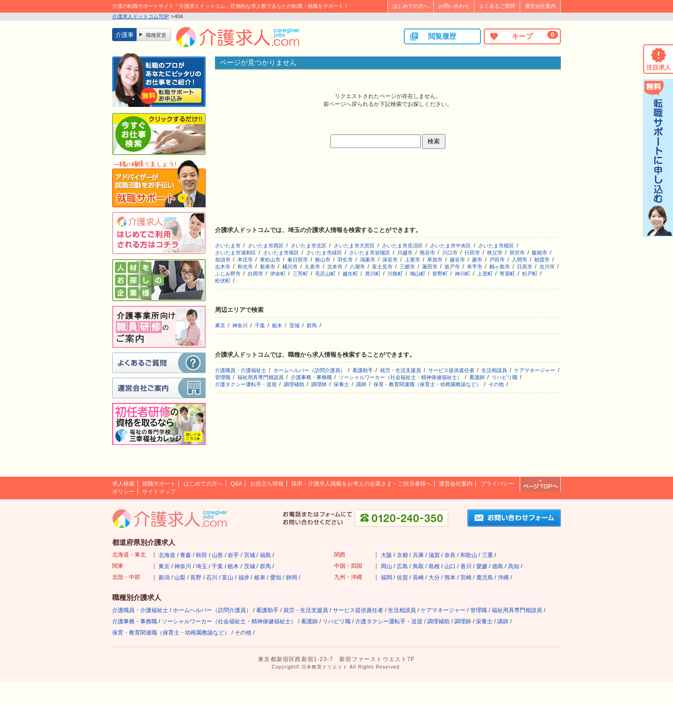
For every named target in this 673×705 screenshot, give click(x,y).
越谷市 (457, 259)
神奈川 (240, 325)
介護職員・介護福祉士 (240, 370)
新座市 (267, 266)
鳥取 (418, 566)
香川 (466, 566)
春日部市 (297, 259)
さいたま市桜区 (496, 245)
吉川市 (547, 266)
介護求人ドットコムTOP (140, 16)
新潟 (164, 577)
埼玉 (201, 566)
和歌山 (468, 555)
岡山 (386, 566)
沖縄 (503, 577)
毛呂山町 (325, 273)
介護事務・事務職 (311, 377)
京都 (402, 555)
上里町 (485, 273)
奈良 (450, 555)
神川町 (462, 273)
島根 (434, 566)
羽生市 (345, 259)
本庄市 (245, 259)
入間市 (519, 259)
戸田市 (497, 259)
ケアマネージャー (534, 370)
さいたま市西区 (266, 245)
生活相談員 (494, 370)
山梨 (180, 577)
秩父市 (494, 252)
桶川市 (290, 266)
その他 (496, 384)
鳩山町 (417, 273)
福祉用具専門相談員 (260, 377)
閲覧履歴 (432, 36)
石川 (211, 577)
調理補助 (294, 384)
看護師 (477, 377)
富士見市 (382, 266)
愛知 (275, 577)
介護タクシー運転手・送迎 (246, 384)
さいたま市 (228, 245)
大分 (434, 577)
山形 (217, 555)
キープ (523, 36)
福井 (244, 577)
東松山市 (270, 259)
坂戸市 (452, 266)
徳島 (497, 566)
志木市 (222, 266)
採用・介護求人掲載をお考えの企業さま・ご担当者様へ (361, 483)
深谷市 (390, 259)
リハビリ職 (504, 377)
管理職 (222, 377)
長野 (195, 577)
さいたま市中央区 (450, 245)
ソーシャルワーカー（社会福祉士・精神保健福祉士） (400, 377)
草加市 (435, 259)
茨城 (294, 325)
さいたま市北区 (309, 245)
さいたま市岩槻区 (369, 252)
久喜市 (312, 266)
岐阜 (259, 577)
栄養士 (341, 384)
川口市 (450, 252)
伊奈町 (278, 273)
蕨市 (477, 259)
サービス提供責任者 (451, 370)
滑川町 (372, 273)
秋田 (201, 555)
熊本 (450, 577)
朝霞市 (542, 259)
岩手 (233, 555)
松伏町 (222, 280)
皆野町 (440, 273)
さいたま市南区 (281, 252)
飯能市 (539, 252)
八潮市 (357, 266)
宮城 (249, 555)
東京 (220, 325)
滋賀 (434, 555)
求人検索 (123, 483)
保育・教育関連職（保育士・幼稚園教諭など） (427, 384)
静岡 (291, 577)
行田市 (472, 252)
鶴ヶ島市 (499, 266)
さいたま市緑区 (324, 252)
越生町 (350, 273)
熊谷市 (427, 252)
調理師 (319, 384)
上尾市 (412, 259)
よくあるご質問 (497, 6)
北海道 (166, 555)
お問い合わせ (453, 6)
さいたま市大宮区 (354, 245)
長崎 (418, 577)
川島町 (395, 273)
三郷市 (407, 266)
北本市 (335, 266)
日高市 (524, 266)
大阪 (386, 555)
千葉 (260, 325)
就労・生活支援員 (400, 370)
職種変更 (156, 35)
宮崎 (466, 577)
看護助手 (362, 370)
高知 (513, 566)
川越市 (405, 252)
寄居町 (507, 273)
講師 (361, 384)
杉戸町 (529, 273)
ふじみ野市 (228, 273)
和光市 (245, 266)
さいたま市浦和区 (235, 252)
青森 (185, 555)
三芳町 (300, 273)
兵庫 (418, 555)
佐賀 (402, 577)
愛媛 (481, 566)
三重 (487, 555)
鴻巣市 (367, 259)
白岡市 (255, 273)
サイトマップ (159, 491)
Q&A (236, 483)
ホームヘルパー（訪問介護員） (309, 370)
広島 (402, 566)
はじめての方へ (411, 6)
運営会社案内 (540, 6)
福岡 (386, 577)
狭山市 (322, 259)
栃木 (277, 325)
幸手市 (474, 266)
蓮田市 (429, 266)
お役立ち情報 (267, 483)
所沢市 (517, 252)
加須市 (222, 259)
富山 (227, 577)
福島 (265, 555)
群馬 (312, 325)
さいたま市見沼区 (402, 245)
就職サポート (159, 483)
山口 (450, 566)
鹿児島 (484, 577)
